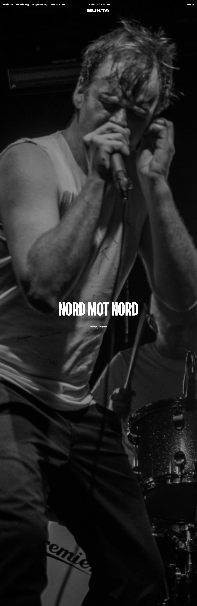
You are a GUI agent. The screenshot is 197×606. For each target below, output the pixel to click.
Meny (190, 4)
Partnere (36, 576)
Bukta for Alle (41, 552)
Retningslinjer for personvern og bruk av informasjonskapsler (57, 594)
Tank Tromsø (114, 594)
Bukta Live (57, 4)
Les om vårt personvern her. (81, 495)
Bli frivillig (22, 4)
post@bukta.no (92, 569)
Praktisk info (40, 570)
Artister (8, 4)
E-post (68, 470)
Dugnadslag (39, 4)
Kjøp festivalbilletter (47, 545)
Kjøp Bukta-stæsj (45, 564)
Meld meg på (98, 503)
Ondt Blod (98, 291)
